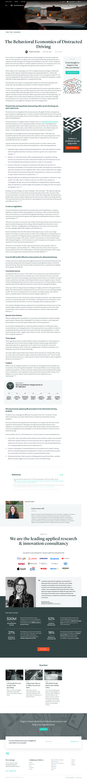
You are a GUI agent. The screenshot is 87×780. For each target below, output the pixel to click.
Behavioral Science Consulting (57, 760)
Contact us (43, 729)
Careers (16, 1)
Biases (30, 765)
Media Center (9, 1)
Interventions (31, 764)
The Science (53, 768)
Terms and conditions (70, 777)
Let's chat (43, 649)
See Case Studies (72, 72)
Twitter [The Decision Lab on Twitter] (72, 761)
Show (62, 475)
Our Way (37, 5)
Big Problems (53, 766)
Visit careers (11, 771)
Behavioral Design (54, 761)
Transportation (17, 32)
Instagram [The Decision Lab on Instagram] (73, 764)
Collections (53, 764)
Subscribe (23, 1)
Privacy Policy (78, 777)
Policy (11, 32)
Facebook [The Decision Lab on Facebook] (73, 760)
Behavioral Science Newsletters (57, 763)
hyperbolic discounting (49, 122)
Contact (79, 5)
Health (7, 32)
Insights (30, 762)
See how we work (72, 147)
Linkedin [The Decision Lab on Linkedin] (73, 763)
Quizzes (52, 769)
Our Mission (31, 767)
